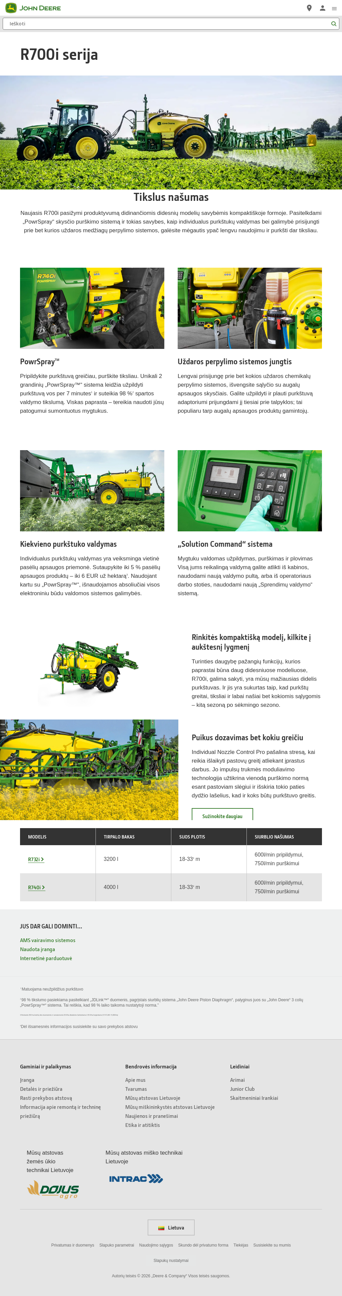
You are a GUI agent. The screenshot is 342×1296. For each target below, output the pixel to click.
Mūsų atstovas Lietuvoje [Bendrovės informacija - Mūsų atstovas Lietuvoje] (152, 1097)
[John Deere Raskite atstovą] (309, 8)
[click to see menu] (334, 8)
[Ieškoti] (171, 24)
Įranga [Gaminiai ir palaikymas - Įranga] (27, 1079)
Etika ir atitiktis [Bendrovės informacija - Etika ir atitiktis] (142, 1124)
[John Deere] (37, 8)
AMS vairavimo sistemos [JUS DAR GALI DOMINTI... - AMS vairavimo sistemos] (47, 939)
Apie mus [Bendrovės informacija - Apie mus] (135, 1079)
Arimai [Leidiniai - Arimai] (237, 1079)
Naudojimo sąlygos (156, 1245)
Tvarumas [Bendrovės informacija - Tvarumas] (136, 1088)
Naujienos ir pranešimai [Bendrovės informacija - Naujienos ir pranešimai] (151, 1115)
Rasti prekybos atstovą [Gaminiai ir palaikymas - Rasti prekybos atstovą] (46, 1097)
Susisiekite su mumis (272, 1245)
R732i (34, 859)
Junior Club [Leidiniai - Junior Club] (242, 1088)
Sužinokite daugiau (227, 818)
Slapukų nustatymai (171, 1260)
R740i (34, 887)
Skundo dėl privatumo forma (203, 1245)
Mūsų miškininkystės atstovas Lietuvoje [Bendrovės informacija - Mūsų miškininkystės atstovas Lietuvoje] (170, 1106)
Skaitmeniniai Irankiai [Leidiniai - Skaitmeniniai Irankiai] (254, 1097)
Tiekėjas (240, 1245)
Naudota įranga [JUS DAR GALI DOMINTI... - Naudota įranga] (37, 948)
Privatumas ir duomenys (72, 1245)
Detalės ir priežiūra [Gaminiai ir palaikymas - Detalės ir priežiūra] (41, 1088)
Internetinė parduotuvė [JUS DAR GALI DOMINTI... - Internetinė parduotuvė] (46, 957)
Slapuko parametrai (116, 1245)
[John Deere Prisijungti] (322, 8)
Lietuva (171, 1227)
